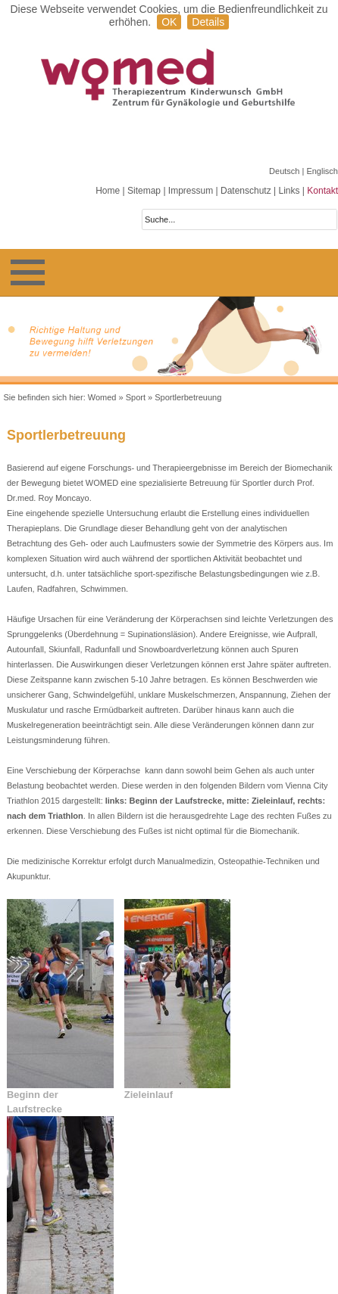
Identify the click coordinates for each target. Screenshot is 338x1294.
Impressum (190, 190)
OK (169, 22)
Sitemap (144, 190)
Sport (136, 397)
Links (288, 190)
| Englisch (320, 171)
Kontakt (322, 190)
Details (208, 22)
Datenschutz (246, 190)
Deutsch (285, 171)
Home (107, 190)
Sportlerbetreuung (188, 397)
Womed (102, 397)
